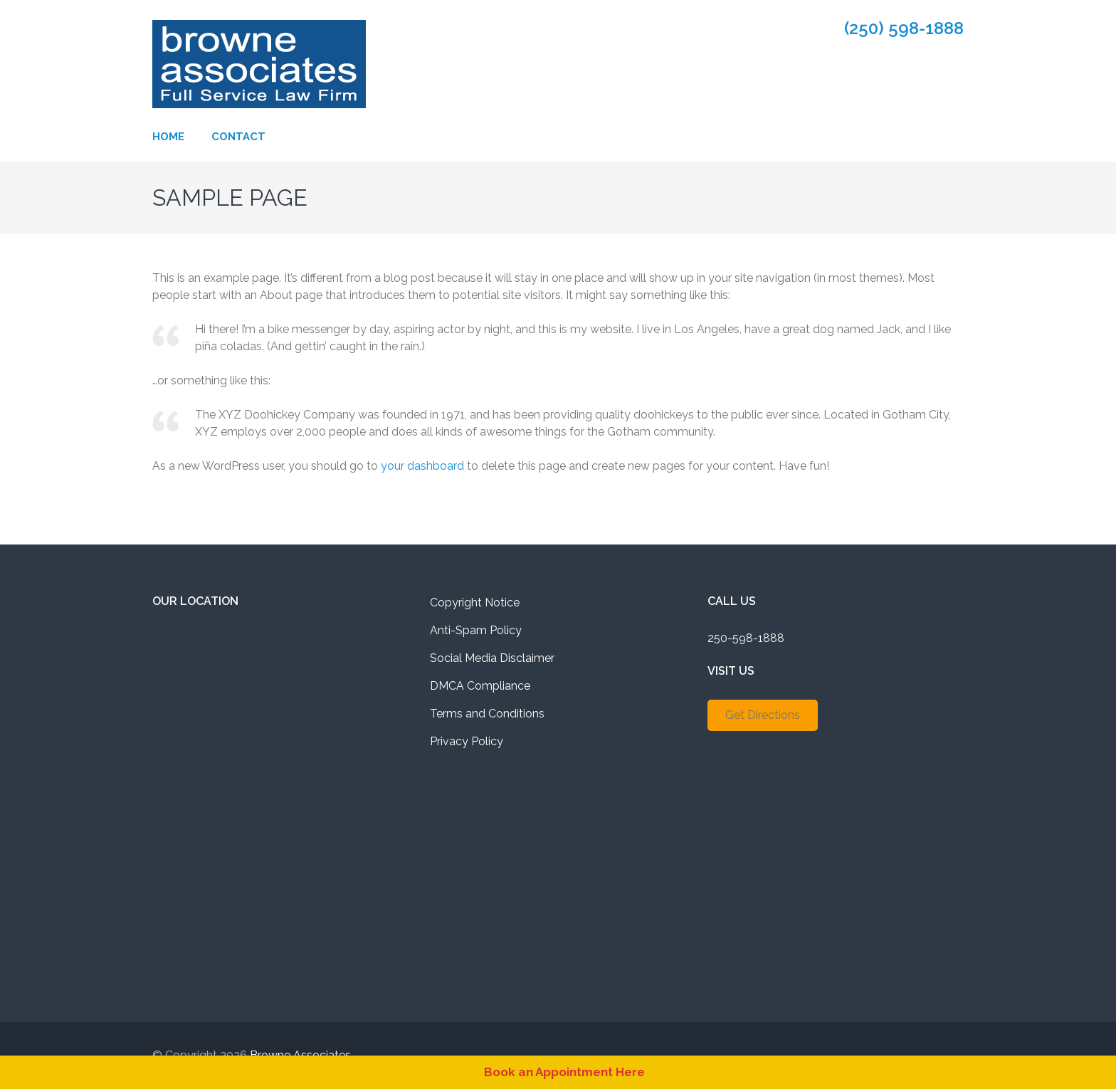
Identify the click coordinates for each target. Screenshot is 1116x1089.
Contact (238, 136)
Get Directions (762, 715)
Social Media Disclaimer (492, 658)
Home (168, 136)
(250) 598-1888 (904, 28)
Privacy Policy (466, 741)
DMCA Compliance (480, 686)
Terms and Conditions (487, 713)
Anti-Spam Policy (476, 630)
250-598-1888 (745, 638)
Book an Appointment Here (564, 1072)
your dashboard (422, 466)
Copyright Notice (475, 602)
